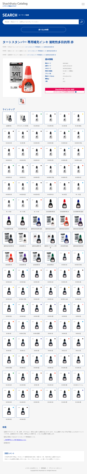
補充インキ (11, 51)
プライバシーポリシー (55, 468)
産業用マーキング (13, 55)
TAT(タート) (11, 47)
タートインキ (20, 47)
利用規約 (43, 468)
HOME (4, 47)
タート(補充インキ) (21, 51)
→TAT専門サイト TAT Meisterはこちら (15, 440)
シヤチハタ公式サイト (31, 468)
